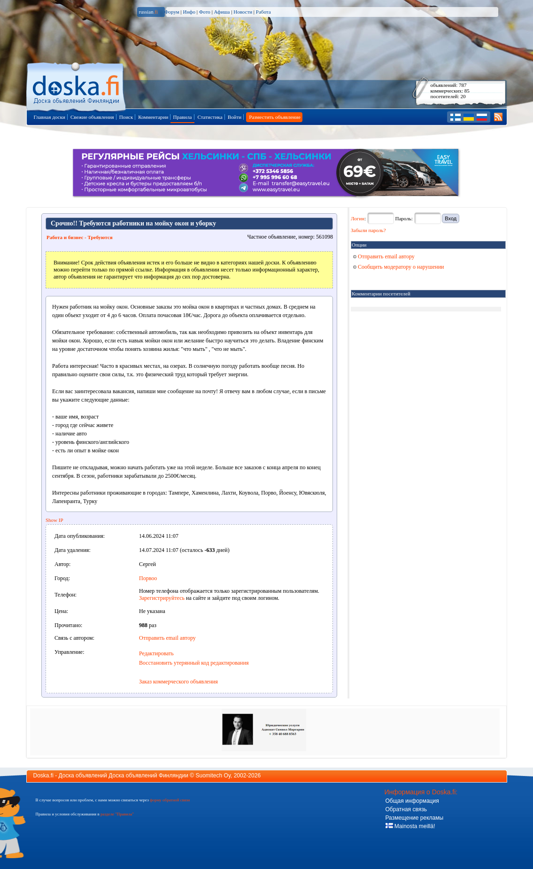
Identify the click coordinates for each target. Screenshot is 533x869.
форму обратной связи (170, 800)
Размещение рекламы (415, 818)
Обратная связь (406, 809)
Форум (171, 12)
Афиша (222, 12)
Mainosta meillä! (410, 826)
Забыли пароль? (368, 230)
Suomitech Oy (213, 775)
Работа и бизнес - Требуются (79, 237)
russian (148, 12)
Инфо (189, 12)
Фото (204, 12)
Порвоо (148, 578)
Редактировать (156, 653)
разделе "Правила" (117, 814)
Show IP (54, 520)
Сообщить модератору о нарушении (398, 267)
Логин (357, 218)
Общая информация (412, 801)
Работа (263, 12)
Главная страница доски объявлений (76, 85)
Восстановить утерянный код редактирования (193, 663)
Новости (242, 12)
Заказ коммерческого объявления (178, 681)
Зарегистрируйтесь (162, 598)
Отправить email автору (167, 638)
